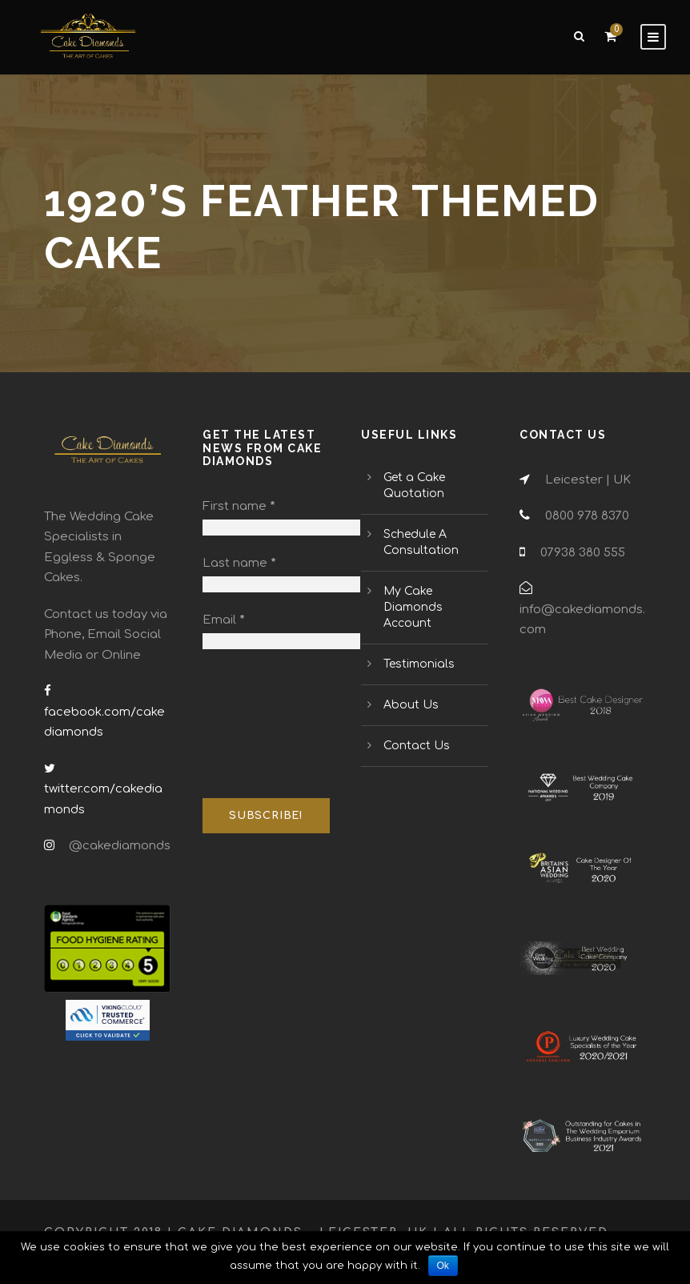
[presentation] (268, 724)
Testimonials (419, 664)
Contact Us (416, 746)
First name (239, 506)
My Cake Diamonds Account (413, 607)
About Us (411, 705)
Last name (239, 563)
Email (224, 620)
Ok (443, 1265)
